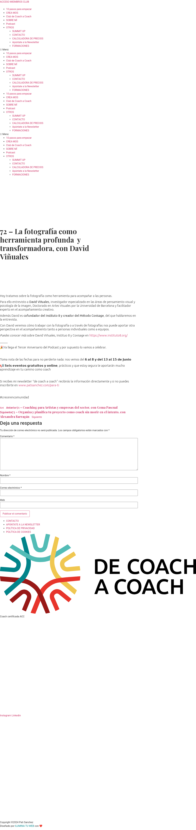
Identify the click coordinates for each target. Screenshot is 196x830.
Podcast (10, 23)
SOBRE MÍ (11, 20)
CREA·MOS (12, 12)
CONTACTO (18, 34)
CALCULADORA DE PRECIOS (27, 38)
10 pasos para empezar (19, 9)
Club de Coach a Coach (18, 16)
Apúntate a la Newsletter (25, 42)
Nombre (5, 475)
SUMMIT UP (18, 31)
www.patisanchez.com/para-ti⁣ (39, 385)
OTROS (10, 27)
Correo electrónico (11, 488)
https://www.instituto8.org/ (108, 335)
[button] (98, 49)
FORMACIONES (20, 45)
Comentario (7, 436)
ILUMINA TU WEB (24, 825)
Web (2, 500)
